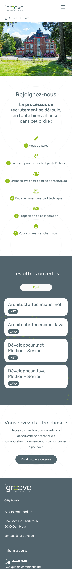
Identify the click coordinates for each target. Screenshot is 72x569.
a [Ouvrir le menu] (63, 7)
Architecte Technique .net (35, 304)
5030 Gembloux (15, 526)
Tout (36, 287)
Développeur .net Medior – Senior (26, 347)
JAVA (13, 331)
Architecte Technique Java (35, 324)
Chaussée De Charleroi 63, (22, 521)
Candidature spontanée (36, 459)
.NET (13, 311)
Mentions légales (15, 560)
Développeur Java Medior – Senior (27, 373)
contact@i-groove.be (19, 535)
